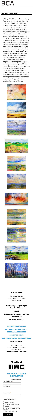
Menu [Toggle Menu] (30, 3)
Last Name (7, 393)
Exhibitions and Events (12, 404)
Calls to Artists (9, 402)
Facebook (11, 366)
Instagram (16, 366)
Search (26, 3)
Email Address (8, 381)
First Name (7, 386)
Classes (7, 406)
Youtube (22, 366)
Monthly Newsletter (11, 411)
